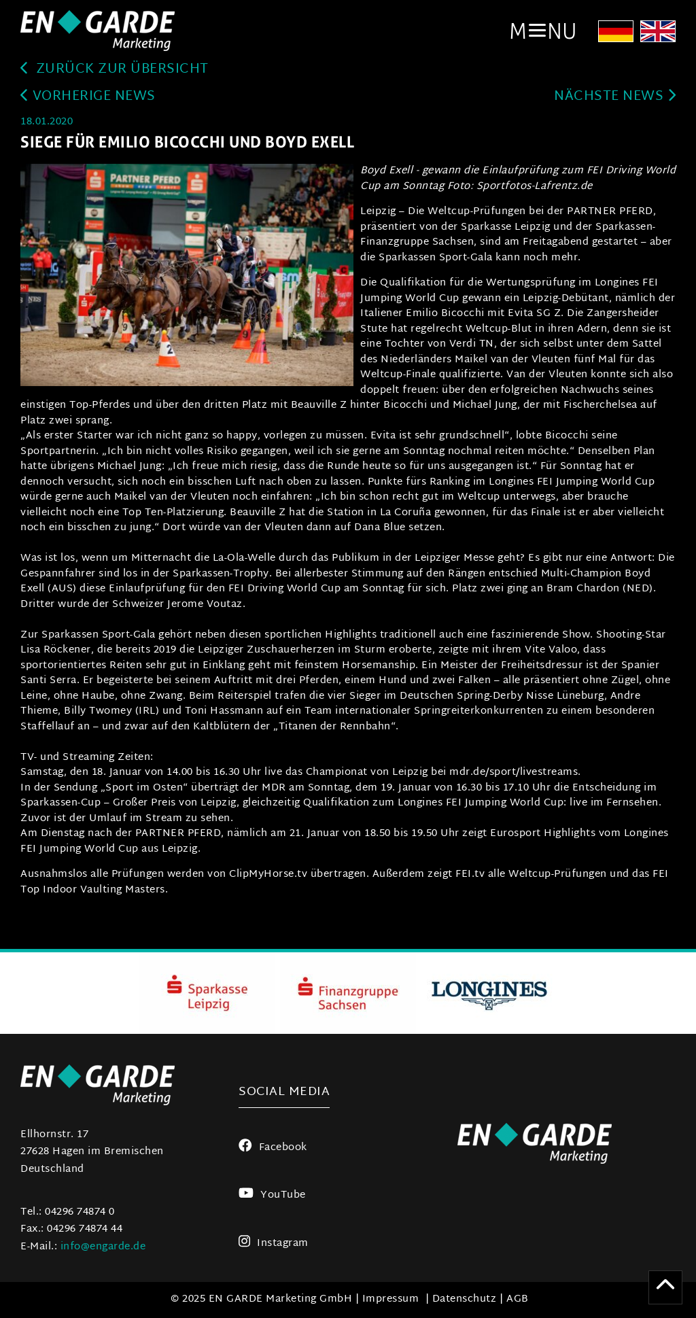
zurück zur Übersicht (114, 70)
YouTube (272, 1195)
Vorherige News (88, 97)
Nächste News (615, 97)
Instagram (274, 1243)
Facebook (273, 1148)
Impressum (390, 1299)
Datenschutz (464, 1299)
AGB (517, 1299)
